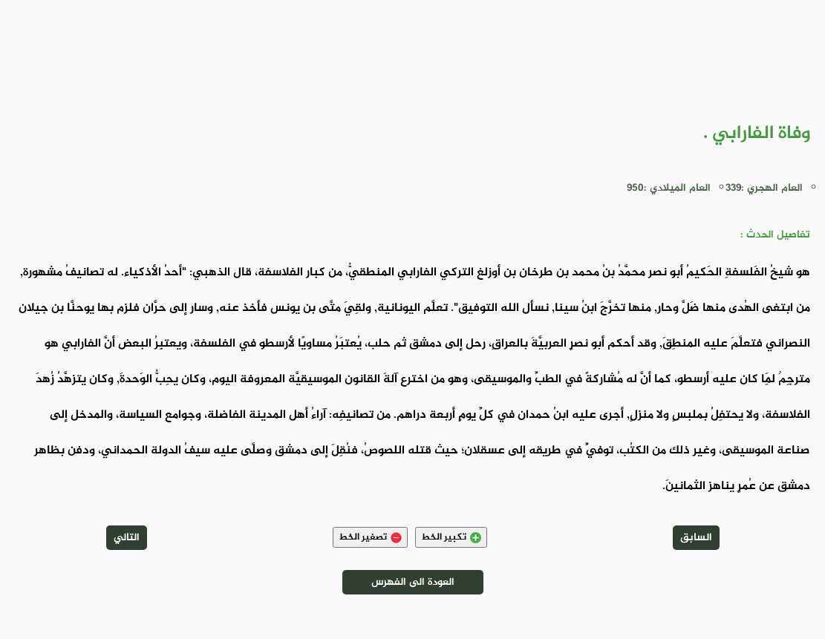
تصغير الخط (370, 537)
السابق (696, 537)
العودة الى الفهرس (412, 582)
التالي (127, 537)
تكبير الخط (451, 537)
